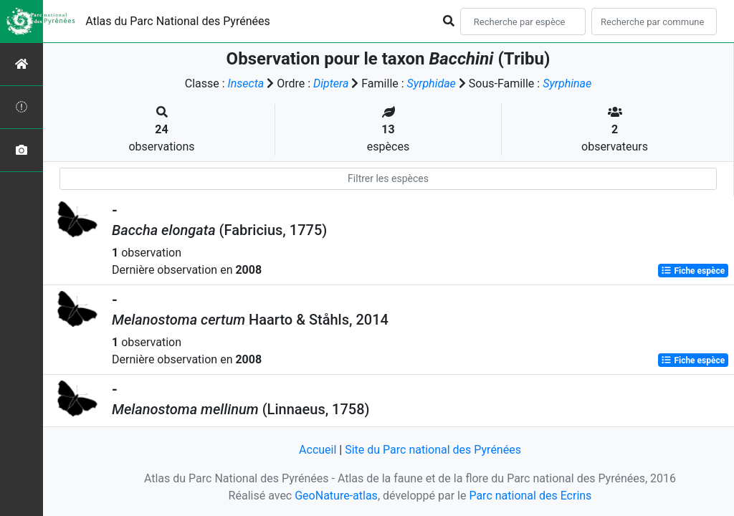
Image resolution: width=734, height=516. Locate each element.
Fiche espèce (693, 271)
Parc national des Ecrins (530, 495)
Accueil (317, 450)
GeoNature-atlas (336, 495)
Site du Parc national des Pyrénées (433, 450)
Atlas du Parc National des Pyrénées (177, 21)
